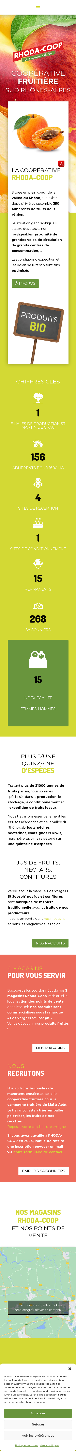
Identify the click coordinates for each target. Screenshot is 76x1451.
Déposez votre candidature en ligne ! (37, 1127)
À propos (25, 283)
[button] (70, 1369)
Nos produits (50, 943)
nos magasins (54, 919)
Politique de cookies (26, 1445)
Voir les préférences (38, 1435)
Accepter (38, 1413)
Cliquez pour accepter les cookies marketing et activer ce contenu (38, 1307)
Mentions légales (49, 1445)
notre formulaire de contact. (38, 1152)
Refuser (38, 1424)
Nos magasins (50, 1048)
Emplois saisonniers (43, 1171)
